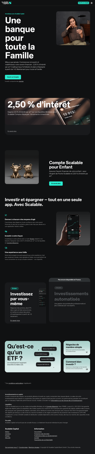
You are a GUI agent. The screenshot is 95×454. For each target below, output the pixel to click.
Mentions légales (34, 447)
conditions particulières (16, 383)
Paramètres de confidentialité (43, 440)
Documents (38, 432)
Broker (32, 239)
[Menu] (92, 3)
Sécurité (7, 438)
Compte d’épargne (12, 243)
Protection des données (41, 434)
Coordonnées (23, 447)
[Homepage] (6, 2)
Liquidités (8, 404)
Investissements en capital (14, 394)
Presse (7, 436)
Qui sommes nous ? (11, 447)
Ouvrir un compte (83, 3)
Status (7, 432)
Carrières (8, 434)
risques (21, 81)
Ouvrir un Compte (13, 77)
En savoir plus (56, 183)
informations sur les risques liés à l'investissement (66, 400)
